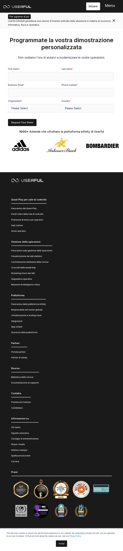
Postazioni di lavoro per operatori (27, 220)
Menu (110, 5)
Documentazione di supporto (25, 382)
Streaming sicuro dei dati (23, 273)
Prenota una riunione (21, 402)
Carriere (15, 461)
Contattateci (17, 408)
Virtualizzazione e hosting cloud (26, 315)
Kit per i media (18, 444)
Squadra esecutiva (20, 433)
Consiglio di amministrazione (25, 438)
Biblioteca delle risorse (22, 377)
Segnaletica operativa (21, 279)
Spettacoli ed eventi (20, 455)
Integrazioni (16, 321)
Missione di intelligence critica (25, 284)
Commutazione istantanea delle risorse (30, 262)
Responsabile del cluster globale (27, 310)
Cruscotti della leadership (23, 267)
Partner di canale (19, 357)
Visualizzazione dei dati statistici (26, 256)
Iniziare (93, 6)
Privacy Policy (75, 536)
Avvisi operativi (18, 231)
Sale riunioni (17, 225)
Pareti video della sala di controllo (27, 214)
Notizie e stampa (19, 450)
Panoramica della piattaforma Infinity (28, 304)
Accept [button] (62, 544)
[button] (110, 6)
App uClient (16, 327)
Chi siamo (15, 427)
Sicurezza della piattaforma (24, 332)
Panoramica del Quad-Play (24, 208)
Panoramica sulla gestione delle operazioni (31, 250)
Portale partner (18, 352)
